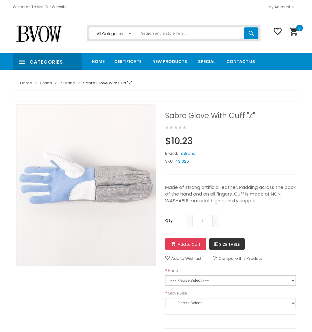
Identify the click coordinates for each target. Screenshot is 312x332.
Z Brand (67, 83)
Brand (46, 83)
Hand (173, 270)
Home (26, 83)
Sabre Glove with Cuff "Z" (108, 83)
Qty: (169, 221)
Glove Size (177, 293)
